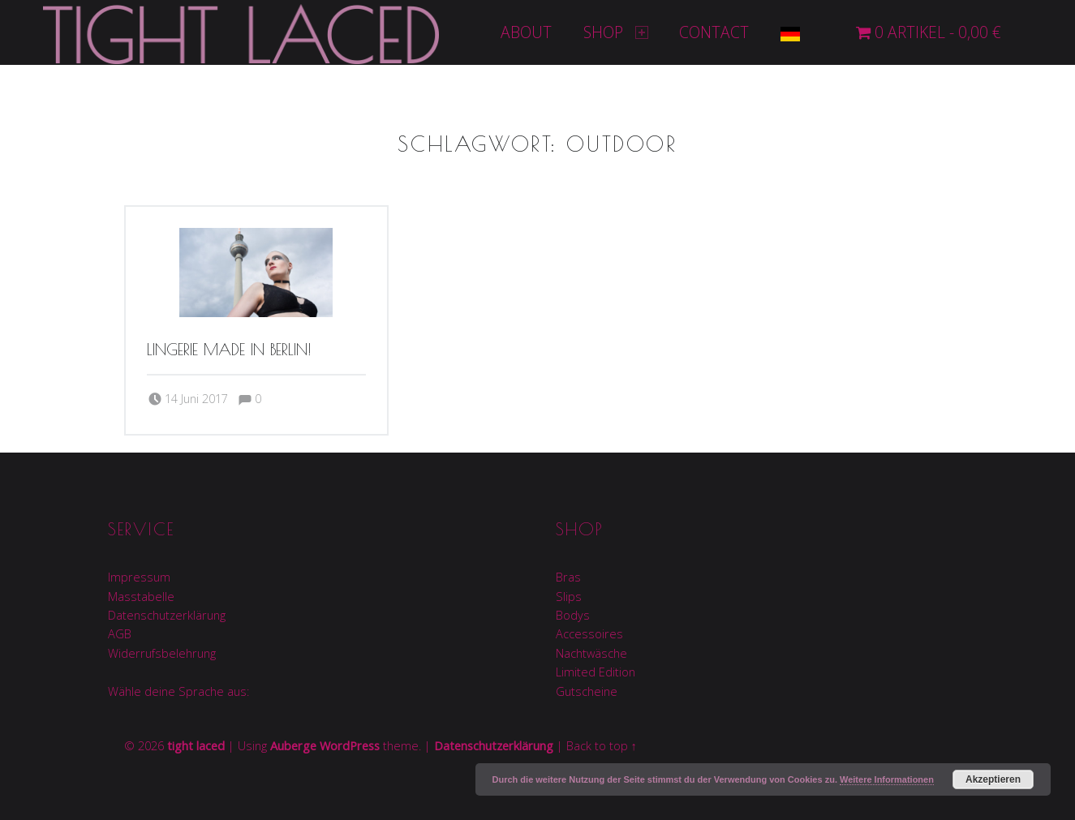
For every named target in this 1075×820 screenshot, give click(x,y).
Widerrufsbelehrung (162, 653)
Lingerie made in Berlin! (229, 349)
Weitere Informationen (887, 779)
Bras (568, 577)
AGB (119, 634)
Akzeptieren (993, 779)
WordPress (350, 745)
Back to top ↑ (601, 745)
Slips (569, 596)
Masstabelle (141, 596)
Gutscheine (586, 691)
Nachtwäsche (591, 653)
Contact (714, 32)
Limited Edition (595, 672)
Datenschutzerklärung (167, 615)
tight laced (196, 745)
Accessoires (589, 634)
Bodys (573, 615)
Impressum (139, 577)
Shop (615, 32)
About (526, 32)
